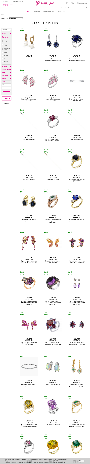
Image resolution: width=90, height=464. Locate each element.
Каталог (27, 11)
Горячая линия (74, 426)
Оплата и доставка (18, 1)
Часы (44, 438)
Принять (81, 461)
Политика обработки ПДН (59, 462)
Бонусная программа (60, 426)
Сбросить (6, 104)
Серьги (5, 52)
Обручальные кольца (7, 44)
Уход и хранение (59, 432)
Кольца (5, 41)
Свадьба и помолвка (49, 11)
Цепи (5, 58)
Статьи (33, 429)
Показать (6, 98)
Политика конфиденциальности (78, 429)
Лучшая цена (61, 11)
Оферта (72, 432)
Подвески (6, 55)
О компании (34, 426)
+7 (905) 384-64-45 (7, 5)
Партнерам (34, 432)
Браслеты (6, 61)
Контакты (5, 1)
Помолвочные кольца (7, 49)
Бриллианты (36, 11)
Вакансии (33, 438)
